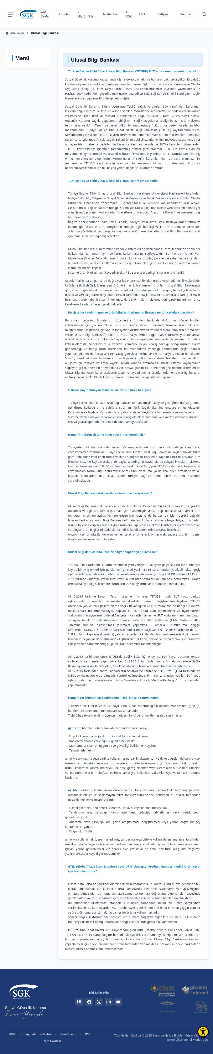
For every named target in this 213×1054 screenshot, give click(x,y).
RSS (87, 1034)
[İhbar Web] (201, 1006)
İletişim (162, 14)
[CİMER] (163, 990)
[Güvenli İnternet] (195, 990)
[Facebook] (89, 1002)
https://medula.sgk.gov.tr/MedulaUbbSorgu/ (146, 680)
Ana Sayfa (45, 14)
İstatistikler (111, 14)
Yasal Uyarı (68, 1034)
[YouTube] (119, 1002)
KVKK (13, 1034)
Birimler (64, 14)
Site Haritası (52, 1041)
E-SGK (129, 14)
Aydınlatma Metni (38, 1034)
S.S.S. (142, 14)
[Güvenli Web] (167, 1006)
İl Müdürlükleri (86, 14)
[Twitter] (99, 1002)
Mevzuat (185, 14)
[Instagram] (109, 1002)
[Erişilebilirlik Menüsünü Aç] (203, 1031)
